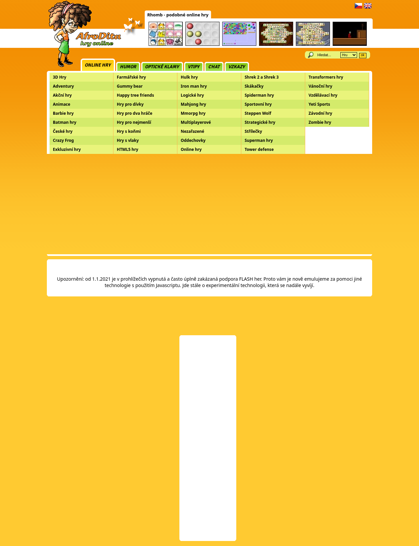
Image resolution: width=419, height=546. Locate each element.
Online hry (98, 65)
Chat (214, 67)
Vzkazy (236, 67)
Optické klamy (162, 67)
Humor (128, 67)
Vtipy (193, 67)
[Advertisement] (209, 204)
